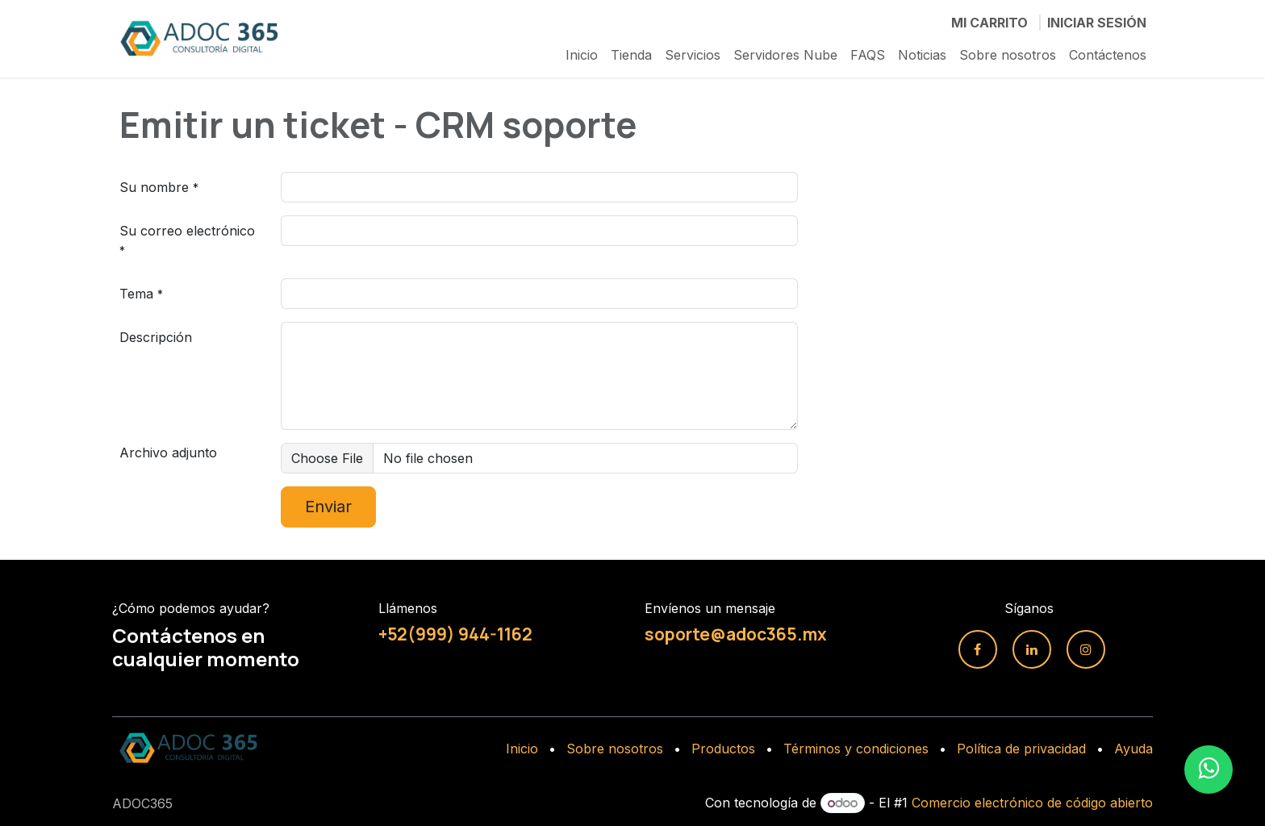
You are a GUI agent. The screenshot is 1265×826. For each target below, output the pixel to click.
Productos (723, 748)
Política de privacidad (1021, 748)
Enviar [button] (328, 506)
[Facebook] (977, 649)
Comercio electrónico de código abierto (1032, 803)
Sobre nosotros (614, 748)
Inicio (522, 748)
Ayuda (1133, 748)
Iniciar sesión (1096, 23)
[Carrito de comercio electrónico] (989, 22)
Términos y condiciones (856, 748)
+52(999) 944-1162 (455, 634)
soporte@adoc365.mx (736, 634)
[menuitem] (581, 55)
